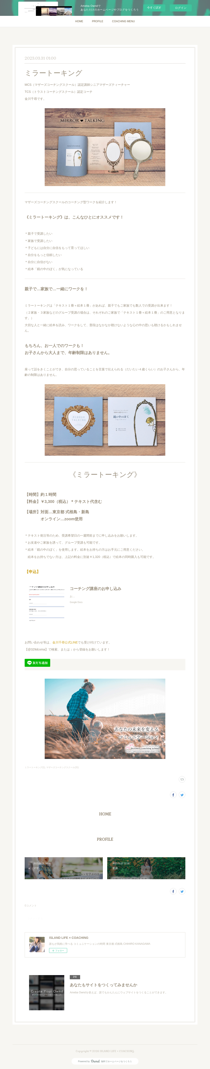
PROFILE (97, 21)
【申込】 (33, 572)
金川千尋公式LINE (65, 642)
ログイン (180, 7)
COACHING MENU (123, 21)
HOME (79, 21)
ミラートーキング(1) (35, 767)
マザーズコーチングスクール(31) (62, 767)
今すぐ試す (154, 7)
